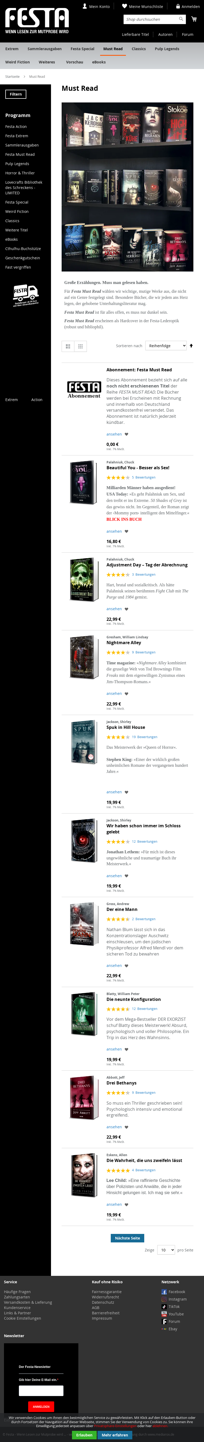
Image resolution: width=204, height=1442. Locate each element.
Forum (187, 34)
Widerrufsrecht (105, 1296)
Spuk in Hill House (126, 727)
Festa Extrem (16, 135)
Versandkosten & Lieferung (28, 1302)
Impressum (102, 1318)
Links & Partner (17, 1312)
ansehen (114, 434)
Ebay (173, 1328)
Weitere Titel (16, 230)
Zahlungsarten (17, 1296)
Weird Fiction (17, 211)
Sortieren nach (129, 345)
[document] (102, 1427)
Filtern (16, 94)
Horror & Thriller (20, 172)
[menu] (102, 55)
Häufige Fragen (17, 1291)
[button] (126, 434)
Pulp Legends (17, 163)
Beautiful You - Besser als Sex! (138, 468)
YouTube (176, 1313)
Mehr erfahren (115, 1434)
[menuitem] (12, 49)
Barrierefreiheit (106, 1312)
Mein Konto (99, 6)
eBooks (11, 239)
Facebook (177, 1291)
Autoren (165, 34)
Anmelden (191, 6)
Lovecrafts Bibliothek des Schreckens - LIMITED (23, 187)
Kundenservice (17, 1307)
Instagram (178, 1299)
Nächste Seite (127, 1238)
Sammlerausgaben (22, 145)
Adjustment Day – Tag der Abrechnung (147, 565)
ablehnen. (160, 1425)
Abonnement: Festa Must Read (139, 370)
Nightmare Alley (124, 642)
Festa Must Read (20, 154)
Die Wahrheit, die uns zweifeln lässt (144, 1160)
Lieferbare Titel (135, 34)
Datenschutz (103, 1302)
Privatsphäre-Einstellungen (115, 1425)
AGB (95, 1307)
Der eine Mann (122, 909)
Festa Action (16, 126)
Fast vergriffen (18, 267)
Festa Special (16, 202)
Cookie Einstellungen (22, 1318)
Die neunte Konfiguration (134, 999)
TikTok (174, 1306)
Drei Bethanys (122, 1083)
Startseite (12, 76)
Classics (12, 220)
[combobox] (155, 19)
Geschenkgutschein (22, 257)
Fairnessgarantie (107, 1291)
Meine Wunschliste (146, 6)
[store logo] (37, 20)
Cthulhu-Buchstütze (23, 248)
